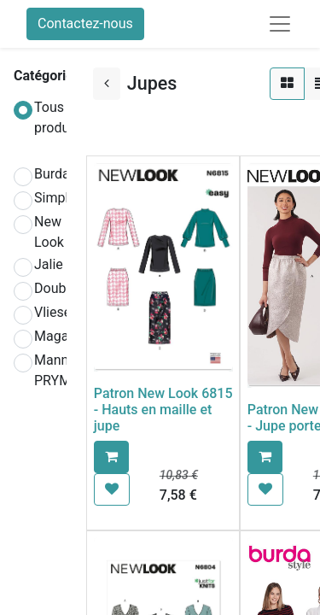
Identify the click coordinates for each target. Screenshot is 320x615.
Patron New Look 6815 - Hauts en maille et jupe (163, 409)
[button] (111, 457)
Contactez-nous (85, 23)
